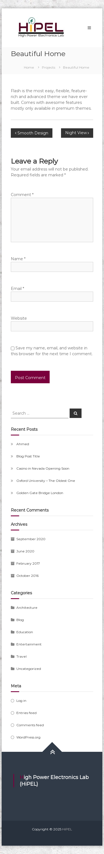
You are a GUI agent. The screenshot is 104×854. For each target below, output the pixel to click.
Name (18, 258)
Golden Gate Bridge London (39, 493)
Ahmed (22, 444)
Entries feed (26, 713)
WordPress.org (28, 737)
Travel (21, 656)
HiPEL (67, 829)
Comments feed (30, 725)
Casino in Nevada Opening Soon (42, 468)
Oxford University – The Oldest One (45, 481)
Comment (22, 194)
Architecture (26, 607)
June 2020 (25, 551)
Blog (20, 620)
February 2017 (28, 563)
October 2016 (27, 575)
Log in (21, 700)
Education (24, 632)
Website (19, 318)
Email (17, 288)
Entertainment (29, 644)
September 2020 (30, 539)
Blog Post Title (28, 456)
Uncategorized (28, 669)
